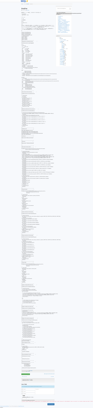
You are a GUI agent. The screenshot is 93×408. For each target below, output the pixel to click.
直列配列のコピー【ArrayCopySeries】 (64, 29)
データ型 (63, 44)
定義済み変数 (62, 58)
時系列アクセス (62, 59)
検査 (60, 38)
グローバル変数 (62, 53)
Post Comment (51, 404)
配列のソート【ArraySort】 (62, 19)
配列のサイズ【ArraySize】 (62, 20)
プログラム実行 (62, 60)
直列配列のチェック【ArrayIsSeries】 (63, 26)
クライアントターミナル (63, 40)
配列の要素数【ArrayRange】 (62, 23)
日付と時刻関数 (62, 51)
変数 (62, 47)
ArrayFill (52, 376)
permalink (28, 371)
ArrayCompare (24, 376)
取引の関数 (61, 61)
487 (29, 380)
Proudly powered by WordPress (4, 406)
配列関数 (31, 370)
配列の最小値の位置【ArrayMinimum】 (64, 24)
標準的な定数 (62, 56)
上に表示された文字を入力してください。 (28, 397)
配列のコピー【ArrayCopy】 (62, 31)
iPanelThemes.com (21, 406)
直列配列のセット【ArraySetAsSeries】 (64, 21)
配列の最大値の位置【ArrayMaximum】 (64, 25)
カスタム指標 (62, 50)
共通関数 (61, 41)
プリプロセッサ (64, 48)
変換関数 (61, 49)
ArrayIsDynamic (60, 16)
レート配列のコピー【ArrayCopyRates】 (64, 30)
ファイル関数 (62, 52)
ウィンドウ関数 (62, 63)
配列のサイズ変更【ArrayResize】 (63, 22)
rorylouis (28, 10)
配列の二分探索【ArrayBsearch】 (63, 32)
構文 (62, 43)
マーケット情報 (62, 39)
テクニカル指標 (62, 57)
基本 (60, 42)
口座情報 (61, 62)
